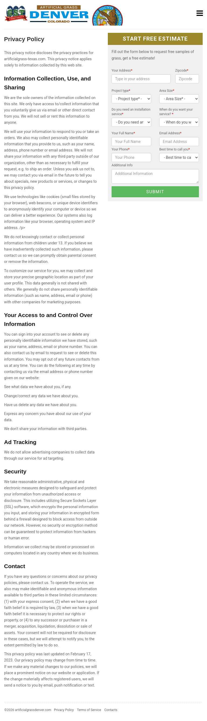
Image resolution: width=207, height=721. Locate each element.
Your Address (122, 70)
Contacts (110, 710)
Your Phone (121, 149)
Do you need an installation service (131, 112)
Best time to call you (174, 149)
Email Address (170, 133)
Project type (121, 91)
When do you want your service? (176, 112)
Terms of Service (89, 710)
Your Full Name (123, 133)
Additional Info (122, 165)
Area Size (166, 91)
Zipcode (181, 70)
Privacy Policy (64, 710)
